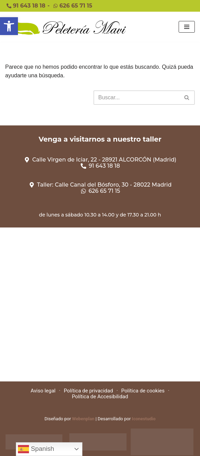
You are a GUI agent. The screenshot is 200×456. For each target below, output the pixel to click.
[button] (9, 26)
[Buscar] (136, 97)
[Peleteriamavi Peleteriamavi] (65, 26)
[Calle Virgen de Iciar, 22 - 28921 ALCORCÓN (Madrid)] (100, 304)
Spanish (36, 449)
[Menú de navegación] (187, 27)
